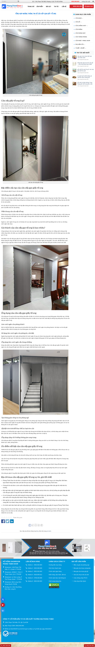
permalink (49, 531)
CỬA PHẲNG (78, 29)
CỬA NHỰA (78, 18)
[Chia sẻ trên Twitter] (32, 525)
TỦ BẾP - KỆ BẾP (80, 48)
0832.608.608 (5, 645)
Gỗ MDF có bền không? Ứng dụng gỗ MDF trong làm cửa (84, 83)
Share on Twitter (7, 521)
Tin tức (57, 6)
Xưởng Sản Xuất (86, 1)
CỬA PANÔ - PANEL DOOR (82, 40)
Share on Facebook (3, 521)
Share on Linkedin (12, 521)
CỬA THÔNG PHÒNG (81, 36)
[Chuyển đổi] (82, 18)
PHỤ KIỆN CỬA (79, 44)
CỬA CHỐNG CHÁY (80, 25)
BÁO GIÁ (49, 6)
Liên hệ (64, 6)
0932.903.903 (75, 1)
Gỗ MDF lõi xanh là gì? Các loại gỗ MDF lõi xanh (85, 70)
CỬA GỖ (77, 22)
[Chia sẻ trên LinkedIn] (41, 525)
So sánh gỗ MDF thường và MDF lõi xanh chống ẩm (84, 76)
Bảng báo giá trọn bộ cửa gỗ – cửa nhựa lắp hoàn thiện (85, 63)
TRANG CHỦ (31, 6)
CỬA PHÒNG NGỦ (80, 33)
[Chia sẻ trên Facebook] (29, 525)
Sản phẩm (40, 6)
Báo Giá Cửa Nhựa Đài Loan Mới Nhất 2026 (84, 56)
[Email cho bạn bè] (35, 525)
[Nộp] (18, 1)
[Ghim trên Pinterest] (38, 525)
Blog (37, 531)
